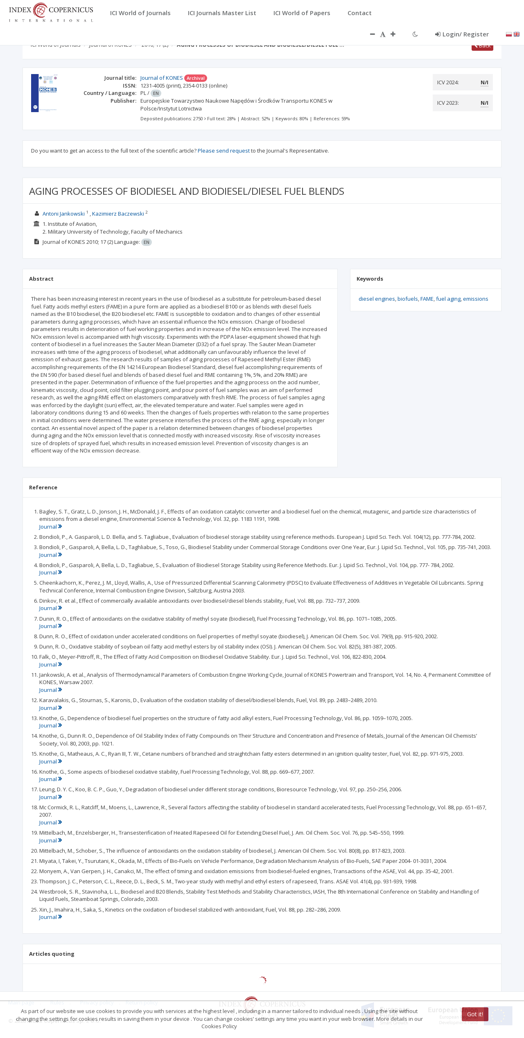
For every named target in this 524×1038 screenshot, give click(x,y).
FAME (427, 298)
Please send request (224, 150)
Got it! (475, 1014)
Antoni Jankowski (64, 213)
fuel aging (448, 298)
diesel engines (377, 298)
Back (482, 45)
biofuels (408, 298)
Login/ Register (462, 34)
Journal (50, 526)
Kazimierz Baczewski (118, 213)
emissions (475, 298)
